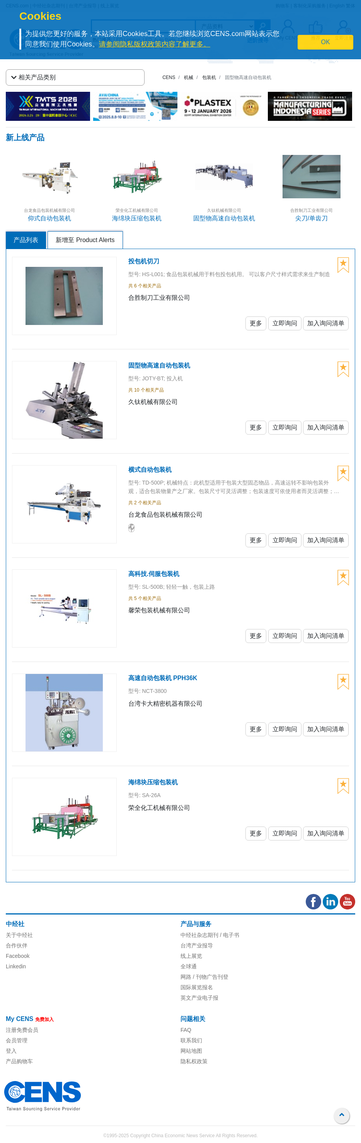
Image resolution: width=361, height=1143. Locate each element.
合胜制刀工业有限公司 (311, 210)
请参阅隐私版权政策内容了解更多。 (154, 44)
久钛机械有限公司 (224, 210)
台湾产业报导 (196, 945)
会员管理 (16, 1040)
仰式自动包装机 (49, 218)
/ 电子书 (228, 935)
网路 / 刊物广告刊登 (204, 977)
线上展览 (191, 956)
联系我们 (191, 1040)
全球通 (188, 966)
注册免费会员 (22, 1030)
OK (325, 42)
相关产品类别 (33, 77)
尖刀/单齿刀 (311, 218)
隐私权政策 (194, 1061)
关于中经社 (19, 935)
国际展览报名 (196, 987)
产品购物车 (19, 1061)
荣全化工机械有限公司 (137, 210)
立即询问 (284, 323)
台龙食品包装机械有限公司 (49, 210)
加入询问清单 (325, 323)
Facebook (17, 956)
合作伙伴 (16, 945)
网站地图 (191, 1051)
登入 (11, 1051)
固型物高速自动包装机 (224, 218)
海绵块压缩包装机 (137, 218)
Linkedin (16, 966)
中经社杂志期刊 (199, 935)
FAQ (185, 1030)
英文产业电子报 (199, 998)
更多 (256, 323)
